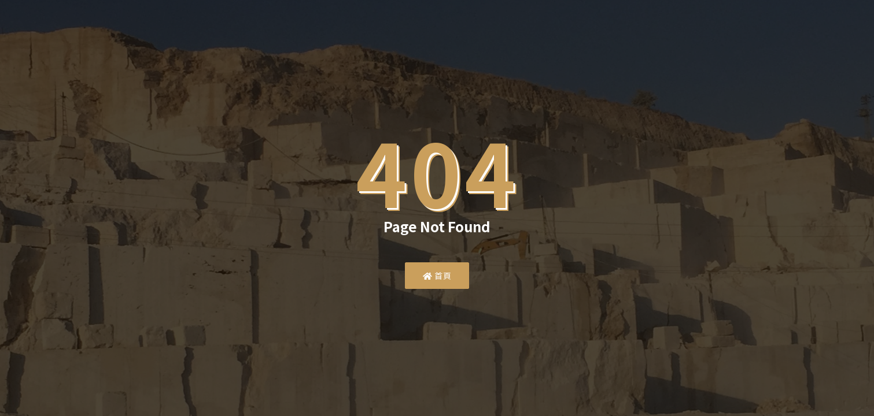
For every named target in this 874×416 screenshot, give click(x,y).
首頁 (437, 275)
